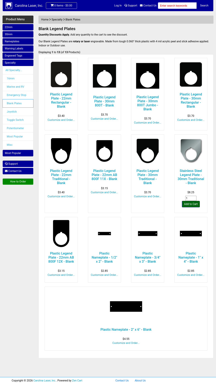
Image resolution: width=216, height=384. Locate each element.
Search (204, 5)
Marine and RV (15, 86)
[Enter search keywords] (177, 5)
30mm (8, 34)
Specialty (10, 62)
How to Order (18, 181)
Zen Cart (77, 380)
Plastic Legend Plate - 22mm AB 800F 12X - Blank (61, 257)
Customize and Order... (61, 120)
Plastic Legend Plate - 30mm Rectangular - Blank (191, 100)
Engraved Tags (13, 55)
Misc (10, 144)
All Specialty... (13, 70)
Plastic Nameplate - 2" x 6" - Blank (126, 329)
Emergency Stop (16, 95)
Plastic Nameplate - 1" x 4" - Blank (190, 257)
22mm (8, 27)
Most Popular (15, 136)
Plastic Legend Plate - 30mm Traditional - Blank (148, 177)
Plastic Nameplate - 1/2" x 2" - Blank (104, 257)
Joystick (12, 111)
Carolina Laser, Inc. (29, 6)
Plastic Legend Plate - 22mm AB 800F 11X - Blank (104, 175)
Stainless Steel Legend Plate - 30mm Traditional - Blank (191, 177)
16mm (11, 78)
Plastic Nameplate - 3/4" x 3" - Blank (147, 257)
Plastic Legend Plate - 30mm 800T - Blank (104, 101)
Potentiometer (15, 128)
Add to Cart (191, 204)
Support (130, 5)
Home (44, 19)
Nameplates (12, 41)
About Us (140, 380)
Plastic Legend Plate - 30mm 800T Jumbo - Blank (148, 103)
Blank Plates (14, 103)
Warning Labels (14, 48)
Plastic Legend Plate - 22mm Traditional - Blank (61, 177)
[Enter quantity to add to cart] (190, 198)
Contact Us (148, 5)
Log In (118, 5)
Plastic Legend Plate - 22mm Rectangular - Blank (61, 100)
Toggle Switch (15, 120)
